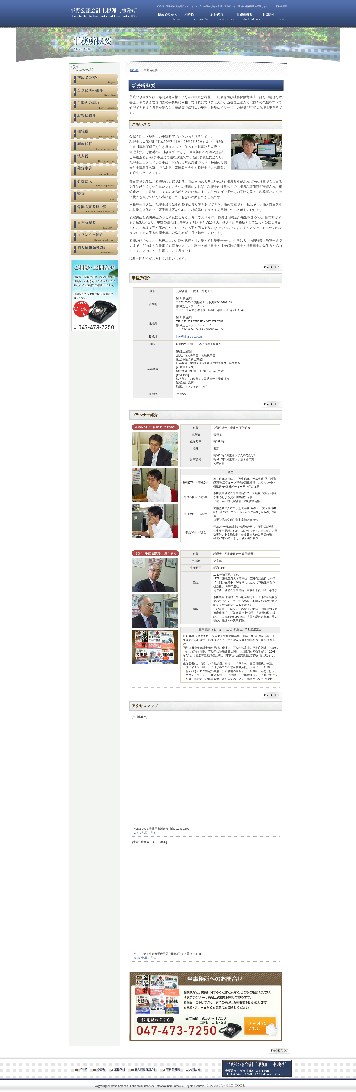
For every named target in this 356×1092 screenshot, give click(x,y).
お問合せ (194, 1069)
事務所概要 (173, 1069)
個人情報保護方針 (146, 1069)
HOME (134, 70)
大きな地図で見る (145, 832)
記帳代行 (119, 1069)
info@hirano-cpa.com (189, 336)
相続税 (100, 1069)
